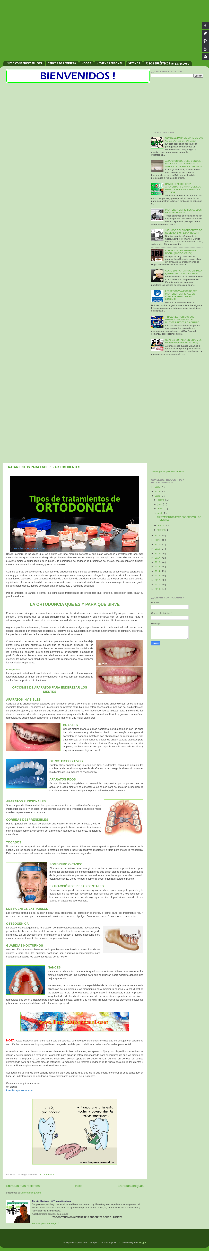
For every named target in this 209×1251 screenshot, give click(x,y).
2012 (158, 580)
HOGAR (86, 63)
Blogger (142, 1242)
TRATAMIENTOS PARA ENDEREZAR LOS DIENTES (43, 467)
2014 (158, 571)
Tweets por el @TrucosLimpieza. (168, 471)
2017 (158, 558)
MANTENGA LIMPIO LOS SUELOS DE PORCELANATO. (183, 211)
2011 (158, 584)
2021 (158, 540)
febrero (162, 530)
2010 (158, 589)
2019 (158, 549)
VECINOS (134, 63)
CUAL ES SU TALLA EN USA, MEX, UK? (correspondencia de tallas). (183, 341)
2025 (158, 487)
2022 (158, 535)
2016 (158, 562)
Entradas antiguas (131, 1186)
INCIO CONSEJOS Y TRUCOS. (24, 63)
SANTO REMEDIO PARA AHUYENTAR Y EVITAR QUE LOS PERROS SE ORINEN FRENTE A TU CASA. (183, 188)
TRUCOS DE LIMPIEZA (62, 63)
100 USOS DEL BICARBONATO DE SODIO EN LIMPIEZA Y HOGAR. (183, 231)
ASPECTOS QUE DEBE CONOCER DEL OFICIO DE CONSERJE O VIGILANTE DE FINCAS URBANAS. (184, 164)
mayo (161, 508)
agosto (161, 499)
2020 (158, 544)
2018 (158, 553)
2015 (158, 566)
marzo (161, 525)
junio (160, 504)
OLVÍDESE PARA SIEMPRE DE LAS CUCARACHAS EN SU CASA (184, 139)
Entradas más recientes (23, 1186)
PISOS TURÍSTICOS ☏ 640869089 (167, 63)
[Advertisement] (104, 32)
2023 (158, 496)
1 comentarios (47, 1174)
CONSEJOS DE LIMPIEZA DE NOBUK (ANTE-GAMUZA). (180, 252)
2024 (158, 491)
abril (160, 513)
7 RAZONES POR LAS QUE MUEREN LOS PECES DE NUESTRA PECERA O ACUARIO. (182, 320)
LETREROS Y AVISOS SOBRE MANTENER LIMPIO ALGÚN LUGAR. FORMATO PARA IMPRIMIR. (181, 295)
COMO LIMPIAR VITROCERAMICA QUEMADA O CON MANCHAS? (183, 272)
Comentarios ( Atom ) (31, 1192)
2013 (158, 575)
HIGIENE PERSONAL (110, 63)
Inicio (78, 1186)
